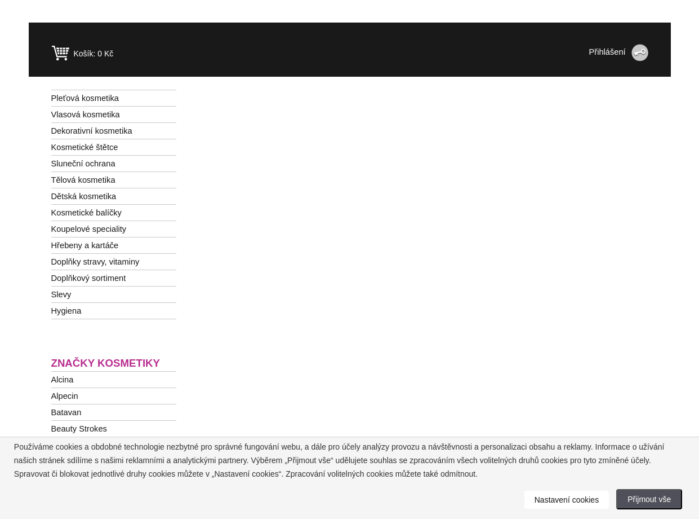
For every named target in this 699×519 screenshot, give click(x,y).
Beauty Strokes (79, 428)
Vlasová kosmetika (85, 114)
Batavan (66, 412)
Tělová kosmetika (83, 179)
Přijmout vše (649, 499)
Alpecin (64, 396)
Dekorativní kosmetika (91, 130)
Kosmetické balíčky (86, 212)
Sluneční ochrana (83, 163)
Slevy (61, 294)
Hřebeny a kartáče (85, 245)
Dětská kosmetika (84, 196)
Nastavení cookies (567, 499)
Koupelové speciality (89, 229)
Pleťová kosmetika (85, 98)
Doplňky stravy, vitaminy (95, 261)
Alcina (62, 379)
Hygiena (66, 310)
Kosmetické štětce (84, 147)
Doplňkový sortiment (88, 278)
